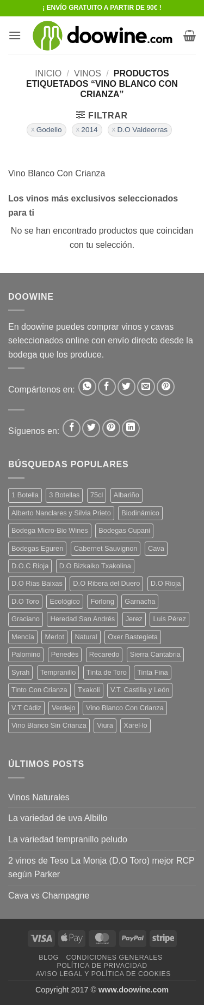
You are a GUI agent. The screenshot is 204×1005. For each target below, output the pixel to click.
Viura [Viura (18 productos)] (105, 725)
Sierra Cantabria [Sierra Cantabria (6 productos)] (155, 654)
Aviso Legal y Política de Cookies (103, 974)
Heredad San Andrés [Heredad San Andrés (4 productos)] (82, 619)
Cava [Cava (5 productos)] (156, 548)
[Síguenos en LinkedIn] (131, 428)
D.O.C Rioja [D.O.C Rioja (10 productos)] (29, 566)
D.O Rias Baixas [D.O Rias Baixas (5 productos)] (37, 583)
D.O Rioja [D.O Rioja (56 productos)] (166, 583)
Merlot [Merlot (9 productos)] (54, 637)
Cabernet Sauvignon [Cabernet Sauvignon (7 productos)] (106, 548)
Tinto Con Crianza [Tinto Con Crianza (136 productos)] (39, 690)
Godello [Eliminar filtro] (49, 130)
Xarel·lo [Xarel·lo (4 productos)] (135, 725)
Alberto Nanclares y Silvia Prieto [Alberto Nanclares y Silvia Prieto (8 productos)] (61, 513)
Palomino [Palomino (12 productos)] (25, 654)
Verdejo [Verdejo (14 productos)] (63, 708)
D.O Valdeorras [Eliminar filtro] (142, 130)
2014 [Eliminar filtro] (89, 130)
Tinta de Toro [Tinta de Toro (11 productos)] (106, 672)
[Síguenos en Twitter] (91, 428)
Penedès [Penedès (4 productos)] (65, 654)
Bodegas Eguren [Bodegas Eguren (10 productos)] (37, 548)
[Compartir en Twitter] (126, 387)
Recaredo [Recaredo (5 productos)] (104, 654)
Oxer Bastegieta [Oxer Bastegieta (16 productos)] (133, 637)
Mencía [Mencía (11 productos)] (22, 637)
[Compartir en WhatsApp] (87, 387)
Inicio (48, 73)
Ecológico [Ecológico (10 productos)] (65, 601)
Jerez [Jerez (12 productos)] (134, 619)
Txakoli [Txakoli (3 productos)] (89, 690)
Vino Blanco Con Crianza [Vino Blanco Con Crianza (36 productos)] (125, 708)
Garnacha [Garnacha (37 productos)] (140, 601)
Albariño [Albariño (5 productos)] (126, 495)
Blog (48, 957)
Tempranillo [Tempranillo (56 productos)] (58, 672)
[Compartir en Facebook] (107, 387)
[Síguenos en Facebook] (72, 428)
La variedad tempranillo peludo (67, 839)
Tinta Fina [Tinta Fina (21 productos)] (152, 672)
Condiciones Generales (114, 957)
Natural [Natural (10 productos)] (86, 637)
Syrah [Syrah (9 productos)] (20, 672)
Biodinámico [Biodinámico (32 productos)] (140, 513)
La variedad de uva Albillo (57, 818)
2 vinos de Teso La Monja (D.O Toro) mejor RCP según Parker (101, 867)
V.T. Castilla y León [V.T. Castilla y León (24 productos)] (139, 690)
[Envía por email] (146, 387)
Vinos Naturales (39, 797)
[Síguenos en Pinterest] (111, 428)
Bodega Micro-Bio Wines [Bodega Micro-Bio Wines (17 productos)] (49, 530)
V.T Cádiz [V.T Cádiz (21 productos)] (26, 708)
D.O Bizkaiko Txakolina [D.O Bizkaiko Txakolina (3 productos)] (95, 566)
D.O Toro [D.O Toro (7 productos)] (25, 601)
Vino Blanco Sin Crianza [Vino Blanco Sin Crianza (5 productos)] (48, 725)
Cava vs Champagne (48, 895)
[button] (14, 35)
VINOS (87, 73)
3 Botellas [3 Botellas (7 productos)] (64, 495)
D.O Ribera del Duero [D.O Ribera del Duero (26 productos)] (106, 583)
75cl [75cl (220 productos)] (96, 495)
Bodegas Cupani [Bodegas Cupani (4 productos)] (124, 530)
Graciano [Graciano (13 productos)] (25, 619)
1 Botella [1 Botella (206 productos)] (25, 495)
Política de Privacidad (102, 966)
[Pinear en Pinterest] (166, 387)
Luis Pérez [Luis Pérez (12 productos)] (169, 619)
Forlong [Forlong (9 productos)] (102, 601)
